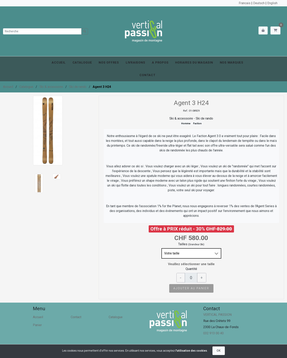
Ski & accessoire (51, 87)
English (272, 3)
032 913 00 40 (213, 333)
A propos (160, 62)
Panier (37, 325)
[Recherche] (42, 31)
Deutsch (259, 3)
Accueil (59, 62)
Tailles (182, 244)
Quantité (191, 269)
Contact (147, 75)
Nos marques (231, 62)
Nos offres (109, 62)
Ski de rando (77, 87)
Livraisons (135, 62)
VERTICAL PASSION (217, 315)
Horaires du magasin (194, 62)
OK (218, 350)
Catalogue (82, 62)
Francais (245, 3)
